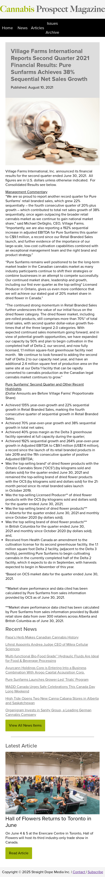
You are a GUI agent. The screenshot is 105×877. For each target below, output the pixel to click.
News (23, 27)
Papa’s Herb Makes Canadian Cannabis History (42, 637)
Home (7, 27)
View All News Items (25, 725)
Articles (37, 27)
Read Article (18, 853)
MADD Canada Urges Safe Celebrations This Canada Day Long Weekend (50, 689)
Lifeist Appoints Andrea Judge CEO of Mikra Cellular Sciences (46, 646)
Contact (79, 872)
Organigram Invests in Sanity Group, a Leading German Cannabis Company (48, 712)
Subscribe (95, 872)
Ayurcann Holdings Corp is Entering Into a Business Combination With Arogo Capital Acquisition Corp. (45, 670)
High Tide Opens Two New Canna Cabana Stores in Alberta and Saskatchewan (52, 700)
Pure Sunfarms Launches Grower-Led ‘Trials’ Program (47, 679)
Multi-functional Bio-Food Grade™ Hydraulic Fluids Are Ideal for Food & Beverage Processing (52, 658)
